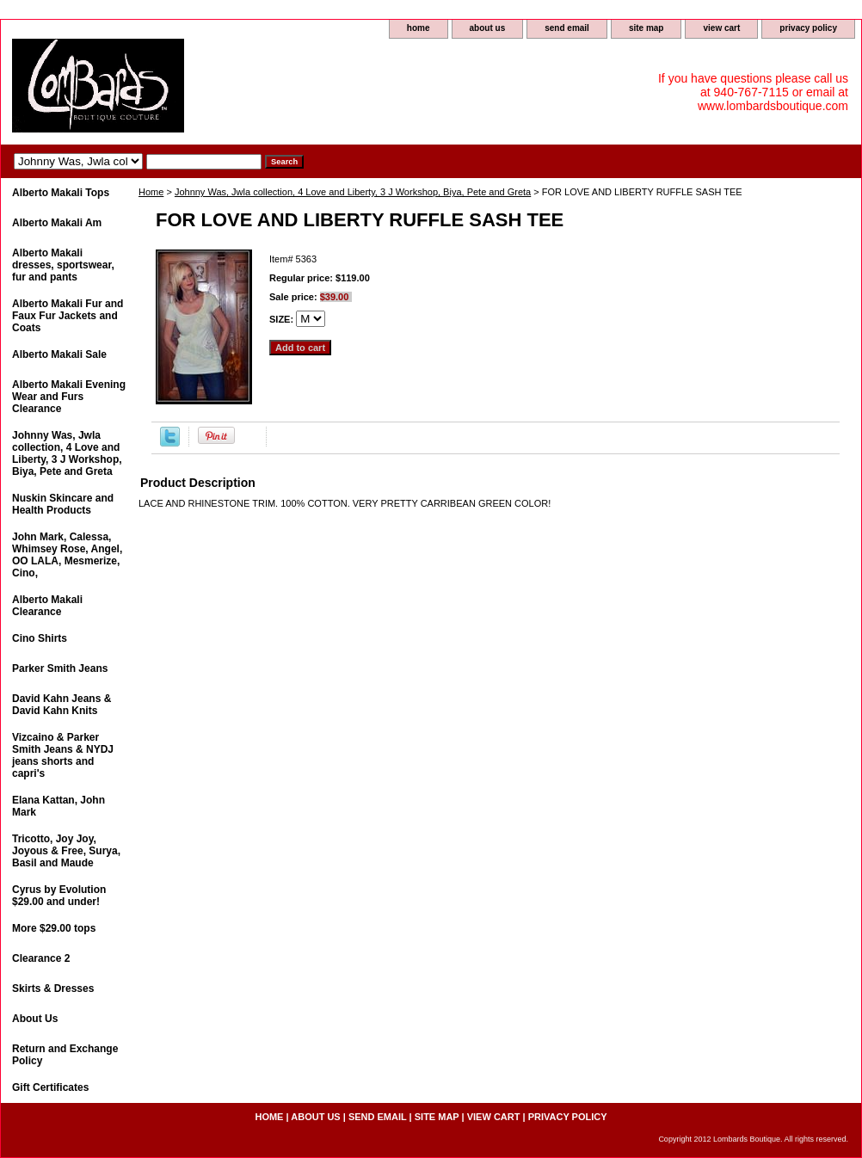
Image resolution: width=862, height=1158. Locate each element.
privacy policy (808, 28)
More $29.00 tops (53, 928)
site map (646, 28)
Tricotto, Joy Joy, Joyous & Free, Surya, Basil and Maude (66, 851)
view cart (721, 28)
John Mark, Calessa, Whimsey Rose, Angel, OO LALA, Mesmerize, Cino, (67, 555)
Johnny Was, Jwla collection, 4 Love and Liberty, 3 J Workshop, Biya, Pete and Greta (353, 192)
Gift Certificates (50, 1087)
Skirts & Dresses (53, 988)
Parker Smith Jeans (60, 668)
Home (151, 192)
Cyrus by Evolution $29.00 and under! (59, 896)
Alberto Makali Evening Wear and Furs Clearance (69, 397)
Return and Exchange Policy (65, 1055)
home (418, 28)
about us (488, 28)
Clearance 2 (41, 958)
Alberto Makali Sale (59, 354)
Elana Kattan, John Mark (58, 806)
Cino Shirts (39, 638)
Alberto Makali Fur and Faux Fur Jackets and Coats (67, 316)
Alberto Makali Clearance (47, 606)
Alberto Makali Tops (60, 193)
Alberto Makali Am (57, 223)
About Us (35, 1019)
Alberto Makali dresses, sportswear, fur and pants (63, 265)
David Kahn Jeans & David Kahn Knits (61, 705)
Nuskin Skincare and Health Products (63, 504)
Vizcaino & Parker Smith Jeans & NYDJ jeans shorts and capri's (63, 755)
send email (567, 28)
